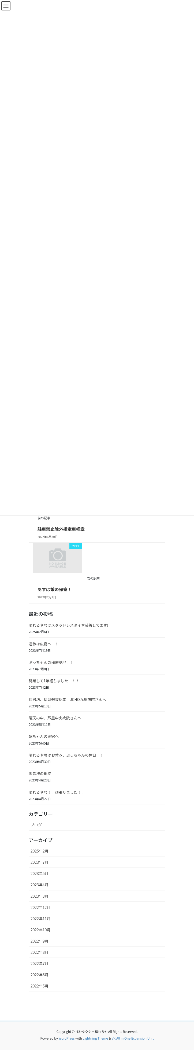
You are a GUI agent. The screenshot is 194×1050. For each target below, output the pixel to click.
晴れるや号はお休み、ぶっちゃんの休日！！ (66, 755)
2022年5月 (39, 986)
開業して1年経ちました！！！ (54, 680)
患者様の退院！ (42, 773)
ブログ (36, 824)
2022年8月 (39, 952)
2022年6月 (39, 974)
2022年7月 (39, 963)
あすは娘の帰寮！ (55, 589)
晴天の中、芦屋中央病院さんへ (55, 717)
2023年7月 (39, 862)
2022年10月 (41, 929)
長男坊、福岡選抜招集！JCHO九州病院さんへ (67, 699)
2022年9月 (39, 941)
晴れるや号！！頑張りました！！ (57, 792)
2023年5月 (39, 873)
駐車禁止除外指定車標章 (61, 529)
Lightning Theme (95, 1038)
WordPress (67, 1038)
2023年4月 (39, 884)
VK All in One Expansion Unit (133, 1038)
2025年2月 (39, 851)
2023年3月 (39, 896)
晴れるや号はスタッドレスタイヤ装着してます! (68, 625)
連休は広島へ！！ (44, 643)
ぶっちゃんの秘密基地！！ (51, 662)
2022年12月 (41, 907)
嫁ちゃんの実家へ (44, 736)
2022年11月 (41, 918)
